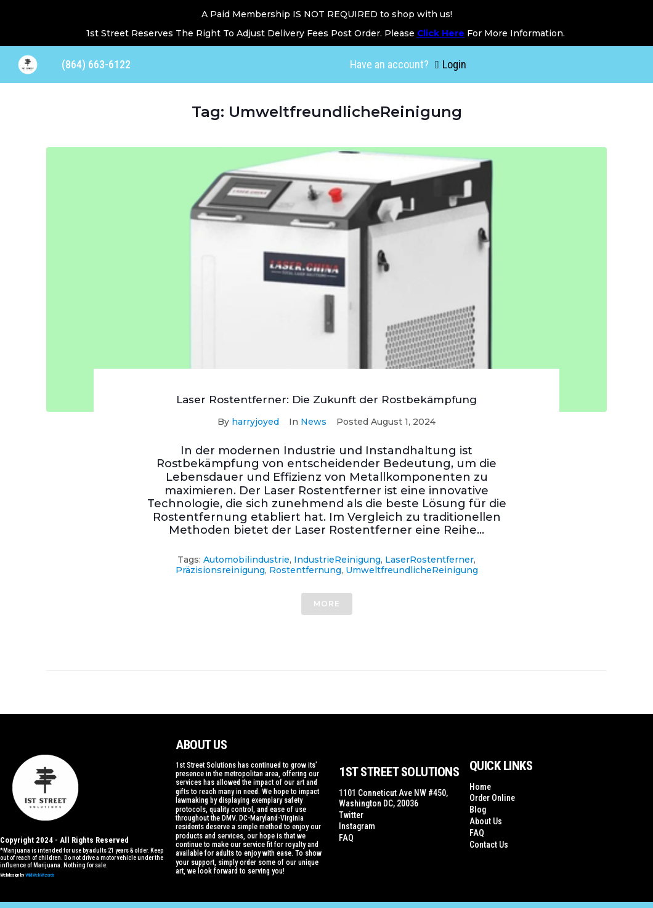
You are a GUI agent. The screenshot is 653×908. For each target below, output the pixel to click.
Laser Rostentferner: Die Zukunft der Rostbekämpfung (326, 399)
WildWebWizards (40, 875)
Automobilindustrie (246, 559)
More (327, 603)
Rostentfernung (305, 570)
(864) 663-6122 (96, 64)
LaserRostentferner (429, 559)
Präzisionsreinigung (220, 570)
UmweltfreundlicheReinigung (412, 570)
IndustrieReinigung (337, 559)
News (313, 421)
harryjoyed (255, 421)
